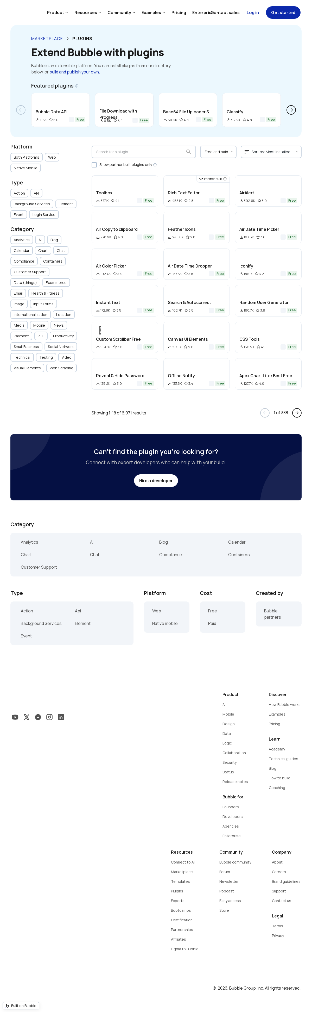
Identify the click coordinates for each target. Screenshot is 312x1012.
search (189, 152)
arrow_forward (291, 110)
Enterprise (203, 12)
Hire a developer (156, 480)
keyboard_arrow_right (67, 38)
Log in (253, 12)
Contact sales (225, 12)
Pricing (178, 12)
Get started (283, 12)
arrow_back (20, 110)
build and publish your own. (74, 72)
